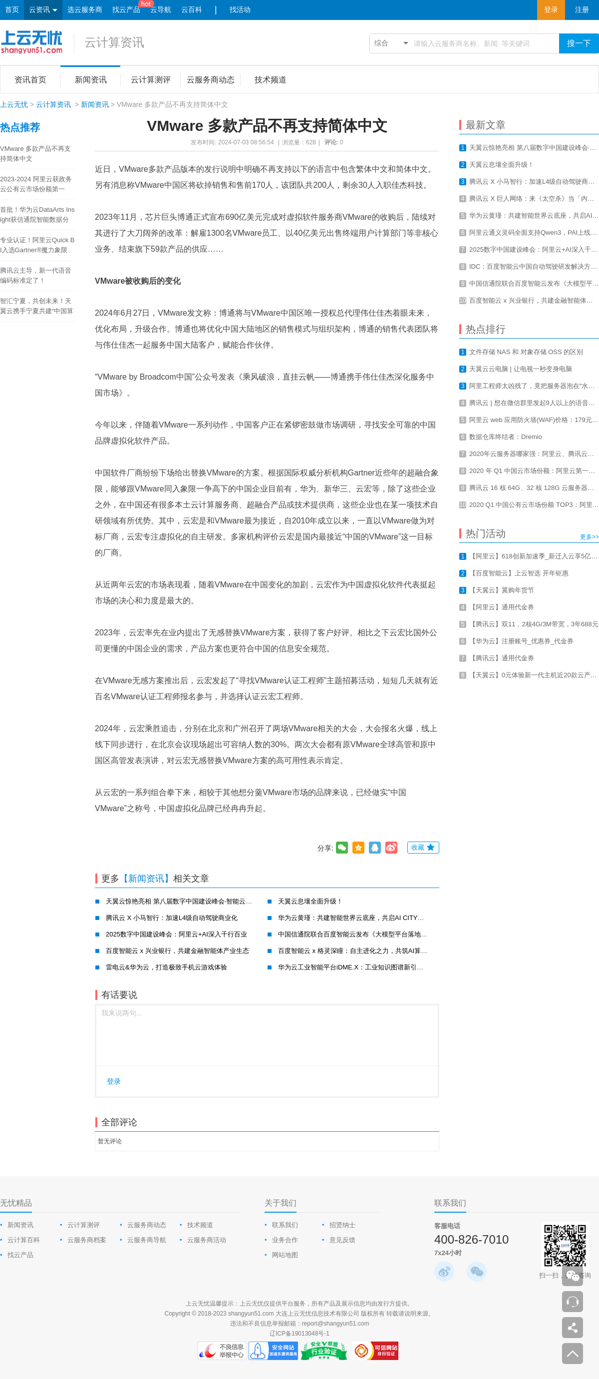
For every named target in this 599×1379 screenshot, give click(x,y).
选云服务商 (84, 9)
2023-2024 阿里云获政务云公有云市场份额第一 (36, 184)
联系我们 (285, 1225)
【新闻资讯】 (146, 879)
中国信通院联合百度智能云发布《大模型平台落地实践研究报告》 (372, 934)
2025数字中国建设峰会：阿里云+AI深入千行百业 (176, 934)
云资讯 (43, 10)
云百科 (191, 9)
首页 (12, 9)
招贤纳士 (342, 1225)
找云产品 (126, 9)
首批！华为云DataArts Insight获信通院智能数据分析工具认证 (37, 215)
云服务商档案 (86, 1240)
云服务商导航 (146, 1240)
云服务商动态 (146, 1225)
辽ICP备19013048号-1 (299, 1333)
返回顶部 (572, 1353)
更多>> (589, 536)
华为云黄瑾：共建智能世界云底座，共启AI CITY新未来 (357, 917)
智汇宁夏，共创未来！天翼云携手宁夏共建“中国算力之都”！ (36, 306)
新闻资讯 (95, 104)
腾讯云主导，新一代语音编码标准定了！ (35, 275)
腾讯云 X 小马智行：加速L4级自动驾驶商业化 (172, 917)
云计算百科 (23, 1240)
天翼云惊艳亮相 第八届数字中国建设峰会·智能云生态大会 (189, 901)
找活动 (240, 9)
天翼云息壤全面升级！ (310, 901)
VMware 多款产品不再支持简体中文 (35, 153)
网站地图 (285, 1255)
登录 (551, 9)
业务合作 (285, 1240)
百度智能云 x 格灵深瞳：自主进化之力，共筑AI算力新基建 (362, 950)
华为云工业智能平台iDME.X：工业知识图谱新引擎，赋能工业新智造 (376, 967)
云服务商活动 (206, 1240)
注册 (582, 9)
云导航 (160, 9)
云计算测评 (83, 1225)
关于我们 (281, 1203)
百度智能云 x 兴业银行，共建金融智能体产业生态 (177, 950)
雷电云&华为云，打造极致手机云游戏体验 (166, 967)
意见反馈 (342, 1240)
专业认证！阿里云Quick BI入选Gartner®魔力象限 (37, 245)
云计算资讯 (114, 42)
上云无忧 (14, 104)
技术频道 (200, 1225)
